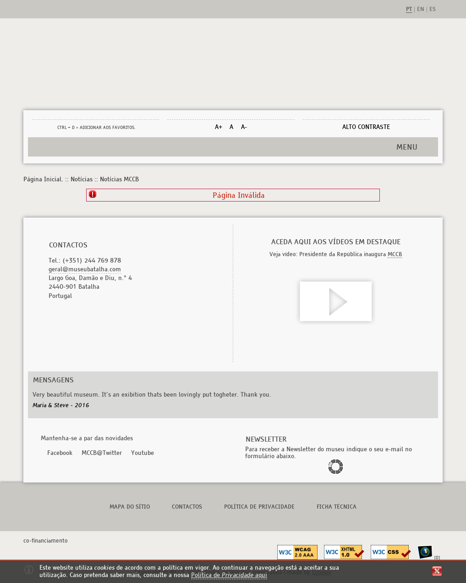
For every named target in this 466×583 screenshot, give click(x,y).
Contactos (187, 506)
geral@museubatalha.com (85, 269)
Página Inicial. (43, 179)
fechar (437, 571)
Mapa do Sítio (130, 506)
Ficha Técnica (336, 506)
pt (409, 9)
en (420, 9)
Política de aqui (229, 575)
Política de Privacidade (259, 506)
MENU (406, 146)
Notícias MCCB (119, 179)
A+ (218, 127)
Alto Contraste (366, 127)
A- (244, 127)
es (432, 9)
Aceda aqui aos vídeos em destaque (335, 241)
